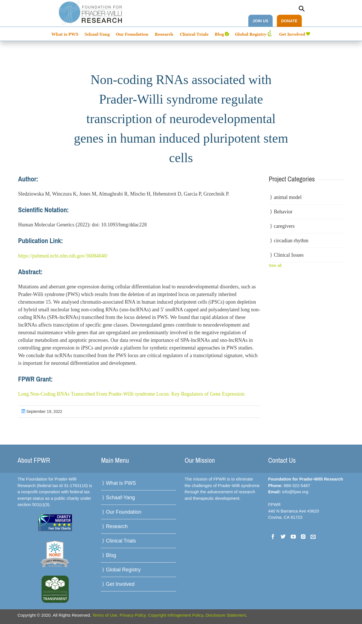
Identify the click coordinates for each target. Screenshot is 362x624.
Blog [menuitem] (219, 34)
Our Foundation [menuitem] (132, 34)
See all (275, 265)
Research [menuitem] (164, 34)
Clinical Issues (289, 255)
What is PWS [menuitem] (64, 34)
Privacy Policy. (133, 615)
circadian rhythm (291, 240)
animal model (287, 197)
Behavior (283, 212)
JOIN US (260, 21)
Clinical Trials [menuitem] (194, 34)
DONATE (289, 21)
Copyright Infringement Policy (175, 615)
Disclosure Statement (226, 615)
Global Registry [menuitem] (250, 34)
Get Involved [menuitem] (292, 34)
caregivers (284, 226)
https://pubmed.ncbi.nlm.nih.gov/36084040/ (63, 256)
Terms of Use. (105, 615)
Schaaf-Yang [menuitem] (97, 34)
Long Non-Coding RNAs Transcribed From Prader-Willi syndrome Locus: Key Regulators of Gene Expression (131, 394)
